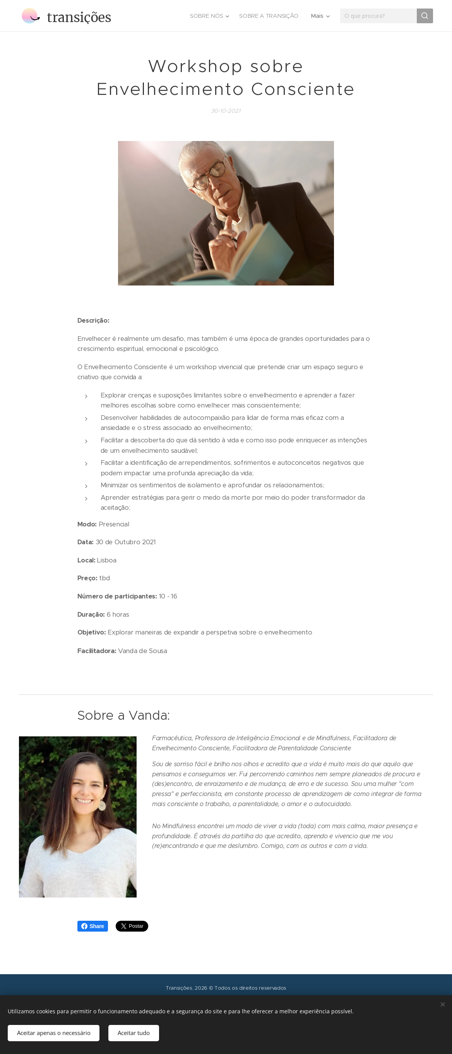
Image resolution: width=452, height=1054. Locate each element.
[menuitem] (208, 16)
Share (92, 926)
